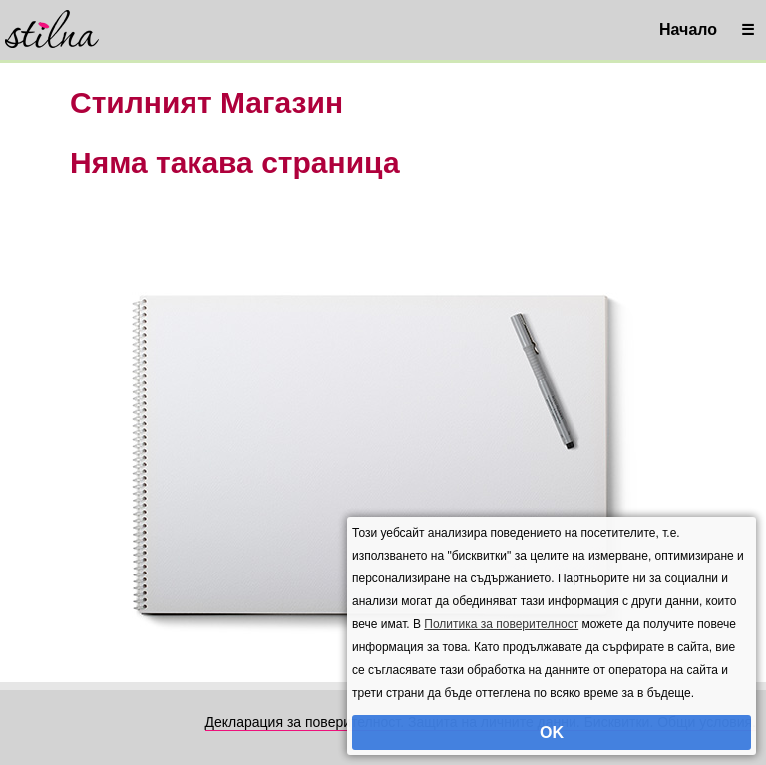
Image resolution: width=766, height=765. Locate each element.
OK (552, 732)
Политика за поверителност (501, 624)
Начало (688, 29)
